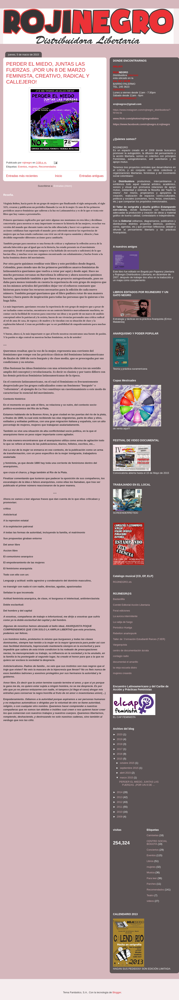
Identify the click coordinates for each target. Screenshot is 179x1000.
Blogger (117, 992)
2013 (120, 797)
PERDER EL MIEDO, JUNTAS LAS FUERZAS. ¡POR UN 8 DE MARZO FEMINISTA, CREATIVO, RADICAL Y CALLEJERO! (47, 73)
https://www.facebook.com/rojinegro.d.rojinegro (141, 124)
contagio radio (121, 656)
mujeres (32, 166)
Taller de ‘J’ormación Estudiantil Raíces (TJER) (139, 639)
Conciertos (153, 849)
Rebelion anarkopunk (125, 633)
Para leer (152, 878)
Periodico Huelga (122, 627)
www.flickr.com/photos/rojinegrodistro (136, 118)
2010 (120, 811)
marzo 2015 (127, 777)
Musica (151, 872)
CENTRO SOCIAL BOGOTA (157, 843)
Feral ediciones (121, 610)
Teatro (150, 895)
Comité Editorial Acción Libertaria (131, 604)
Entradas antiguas (91, 176)
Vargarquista (120, 644)
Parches (151, 883)
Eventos (22, 166)
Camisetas (152, 835)
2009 (120, 816)
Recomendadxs (47, 166)
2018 (120, 744)
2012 (120, 802)
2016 (120, 753)
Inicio (58, 176)
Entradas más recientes (22, 176)
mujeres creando (122, 673)
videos (150, 900)
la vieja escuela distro (125, 667)
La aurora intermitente (125, 616)
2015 (120, 758)
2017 (120, 749)
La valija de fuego (123, 622)
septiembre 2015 (129, 767)
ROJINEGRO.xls (122, 581)
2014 (120, 792)
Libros (150, 861)
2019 (120, 739)
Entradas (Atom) (63, 185)
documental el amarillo (125, 661)
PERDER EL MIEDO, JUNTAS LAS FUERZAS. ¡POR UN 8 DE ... (138, 783)
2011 (120, 806)
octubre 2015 (127, 762)
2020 (120, 734)
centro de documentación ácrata (131, 650)
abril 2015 (126, 772)
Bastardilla (119, 599)
